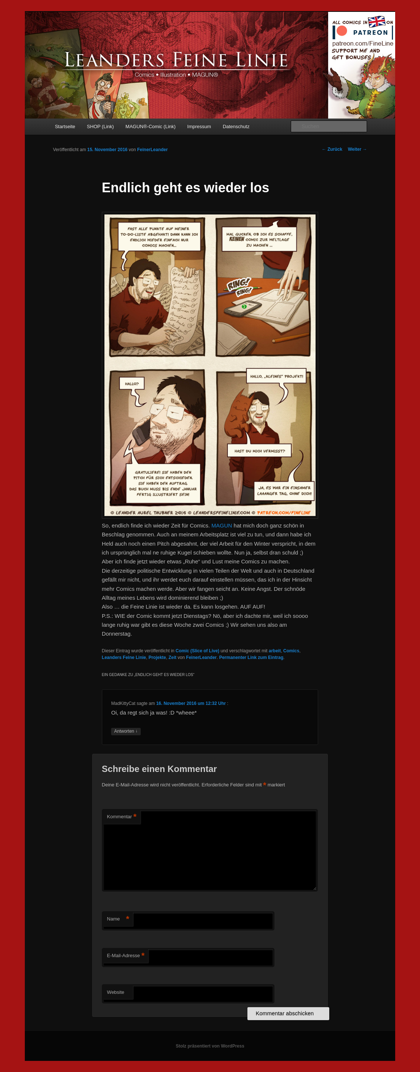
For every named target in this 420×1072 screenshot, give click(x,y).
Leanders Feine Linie (124, 657)
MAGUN (221, 525)
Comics (291, 650)
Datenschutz (236, 126)
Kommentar (122, 817)
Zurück (332, 149)
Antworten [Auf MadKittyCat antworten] (125, 731)
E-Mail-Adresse (125, 956)
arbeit (275, 650)
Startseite (65, 126)
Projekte (157, 657)
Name (118, 919)
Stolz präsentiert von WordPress (210, 1046)
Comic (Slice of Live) (197, 650)
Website (115, 992)
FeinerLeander (152, 149)
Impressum (199, 126)
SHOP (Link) (100, 126)
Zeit (172, 657)
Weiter (357, 149)
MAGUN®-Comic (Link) (151, 126)
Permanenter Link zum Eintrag (251, 657)
